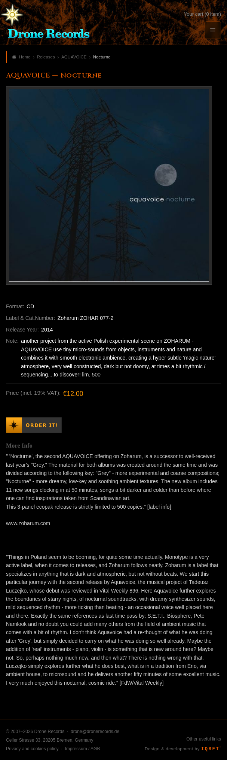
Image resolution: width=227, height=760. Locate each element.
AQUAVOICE (74, 57)
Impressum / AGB (82, 748)
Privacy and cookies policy (32, 748)
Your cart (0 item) (202, 14)
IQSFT (211, 749)
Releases (46, 57)
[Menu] (213, 30)
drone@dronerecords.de (95, 731)
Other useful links (203, 739)
